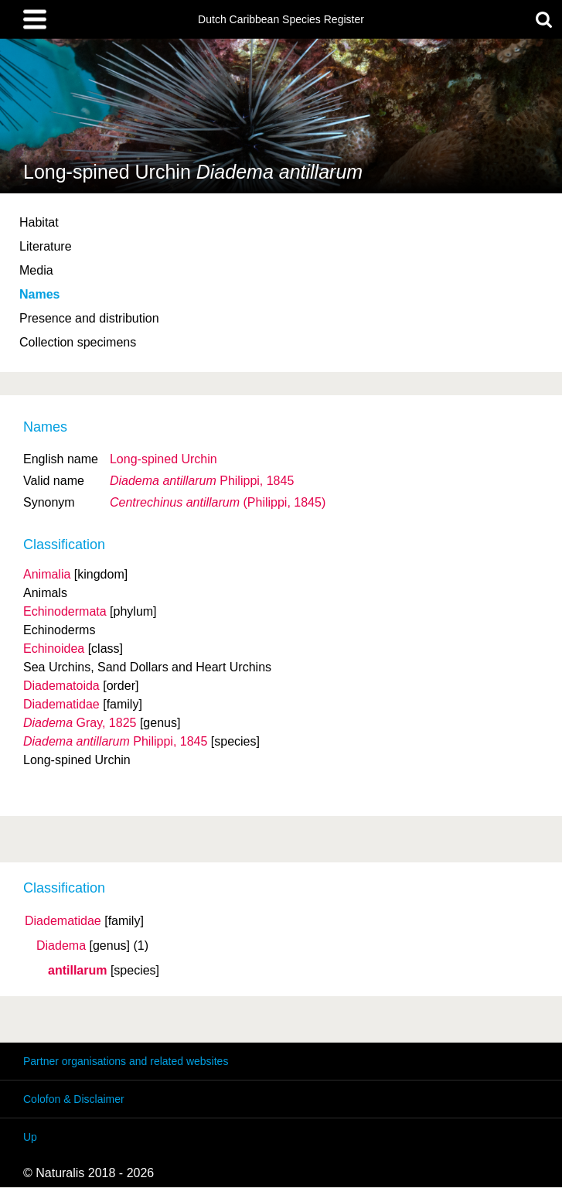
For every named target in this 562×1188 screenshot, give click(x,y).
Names (39, 294)
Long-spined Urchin (163, 459)
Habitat (39, 222)
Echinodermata (65, 611)
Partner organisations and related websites (125, 1061)
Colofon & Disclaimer (73, 1099)
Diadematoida (61, 685)
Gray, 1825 (79, 722)
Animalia (46, 574)
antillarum (77, 970)
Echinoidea (53, 648)
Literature (45, 246)
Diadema (61, 946)
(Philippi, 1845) (217, 502)
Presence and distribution (89, 318)
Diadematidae (63, 921)
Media (36, 270)
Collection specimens (77, 342)
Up (30, 1137)
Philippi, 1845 (202, 480)
